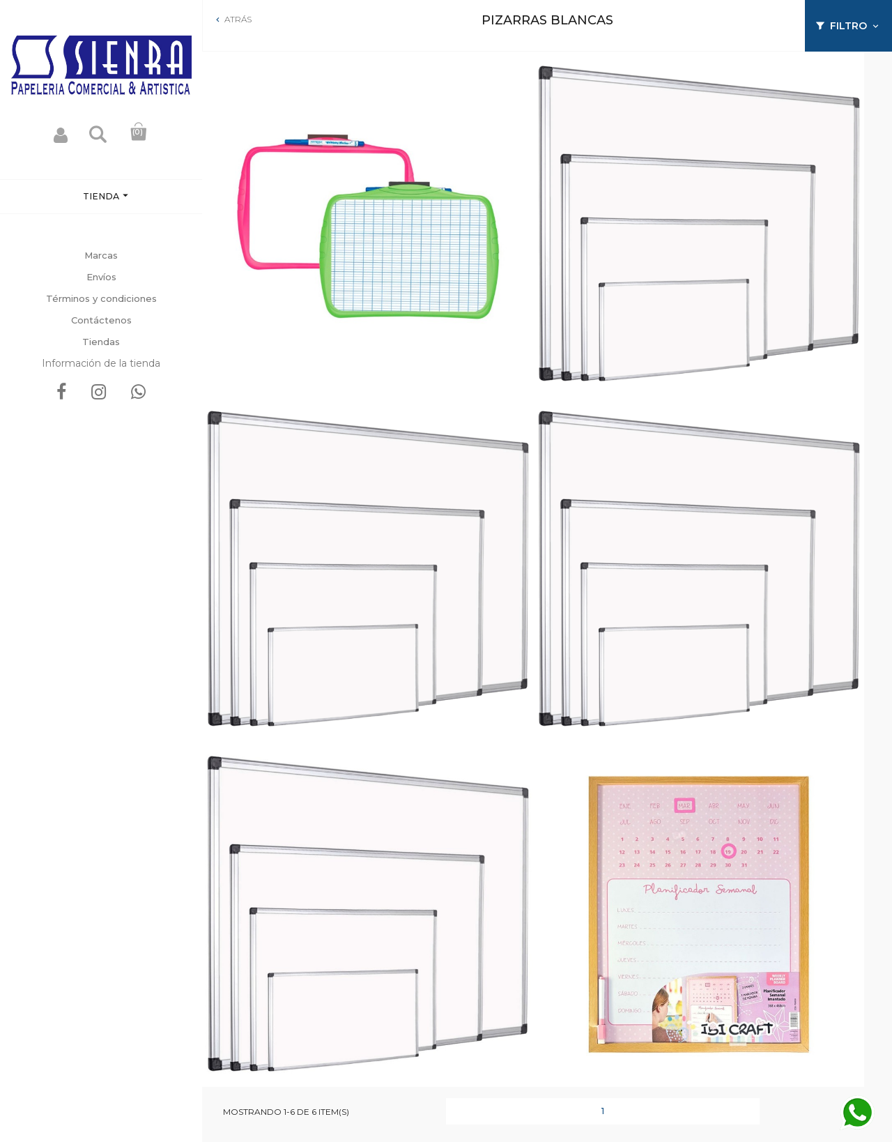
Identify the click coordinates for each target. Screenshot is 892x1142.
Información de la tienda (101, 363)
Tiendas (101, 341)
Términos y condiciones (101, 298)
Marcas (101, 255)
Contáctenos (101, 320)
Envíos (101, 276)
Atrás (232, 19)
